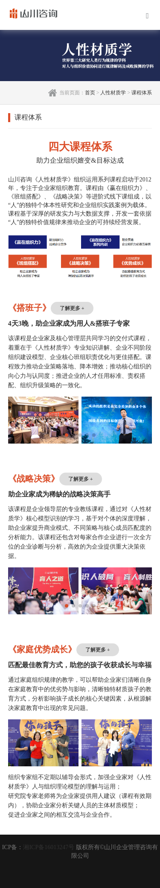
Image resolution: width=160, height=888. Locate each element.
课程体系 (141, 93)
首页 (90, 93)
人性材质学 (113, 93)
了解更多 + (72, 308)
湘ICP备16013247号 (48, 847)
